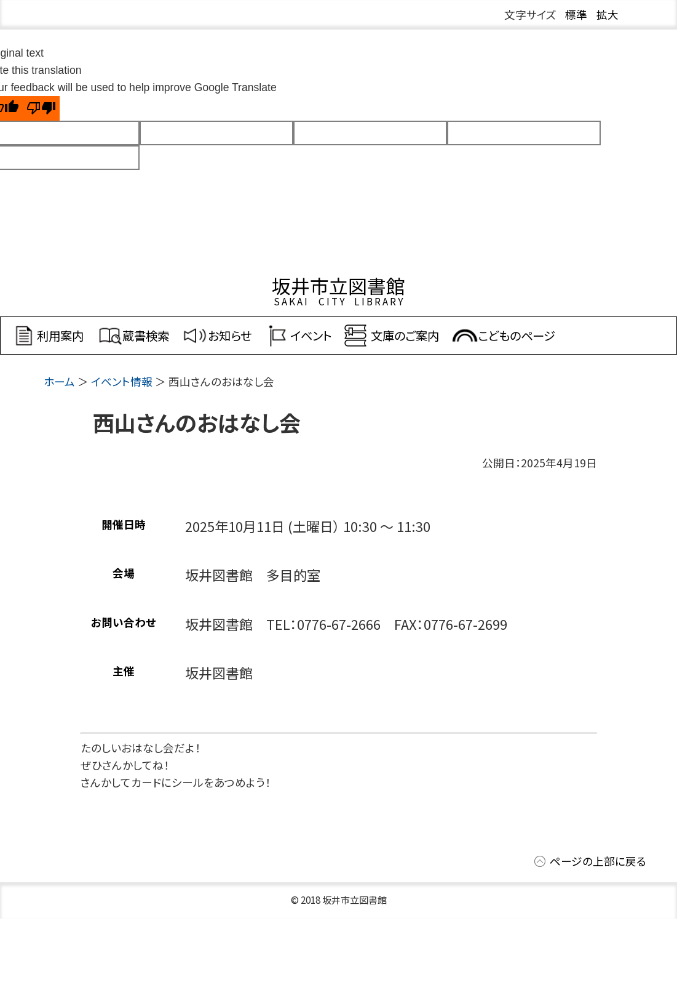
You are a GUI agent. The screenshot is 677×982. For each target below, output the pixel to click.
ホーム (59, 381)
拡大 (607, 14)
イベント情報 (121, 381)
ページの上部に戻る (598, 861)
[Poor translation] (41, 108)
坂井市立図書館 (338, 285)
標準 (576, 14)
